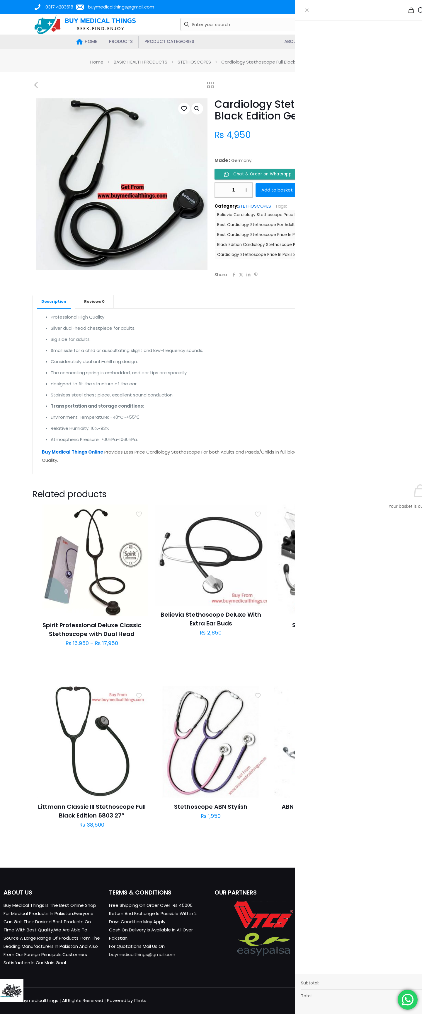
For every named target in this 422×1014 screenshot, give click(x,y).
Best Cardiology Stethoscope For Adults (257, 225)
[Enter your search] (248, 24)
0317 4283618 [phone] (59, 7)
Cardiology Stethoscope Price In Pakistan (258, 254)
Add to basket (277, 190)
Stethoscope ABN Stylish (210, 807)
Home (96, 62)
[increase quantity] (246, 190)
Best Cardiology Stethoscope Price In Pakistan (263, 234)
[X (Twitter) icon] (386, 1000)
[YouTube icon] (392, 1000)
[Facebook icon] (379, 1000)
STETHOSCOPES (194, 62)
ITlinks (140, 1000)
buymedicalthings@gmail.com (142, 954)
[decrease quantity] (221, 190)
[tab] (54, 301)
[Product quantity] (234, 190)
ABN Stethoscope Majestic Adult (330, 807)
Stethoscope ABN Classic (329, 625)
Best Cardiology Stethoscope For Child (342, 225)
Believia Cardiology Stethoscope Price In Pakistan (266, 215)
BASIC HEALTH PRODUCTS (140, 62)
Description (53, 301)
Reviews (94, 301)
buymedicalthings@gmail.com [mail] (121, 7)
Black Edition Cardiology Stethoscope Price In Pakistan (271, 244)
